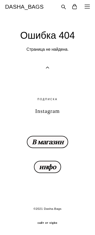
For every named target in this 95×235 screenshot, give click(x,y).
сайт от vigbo (47, 223)
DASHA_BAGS (24, 7)
